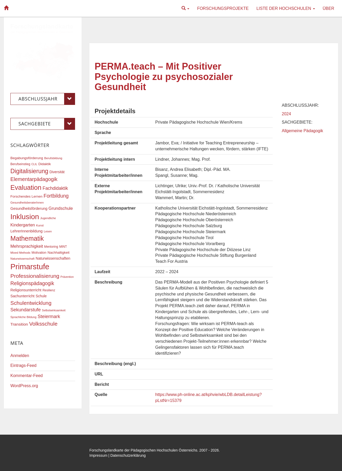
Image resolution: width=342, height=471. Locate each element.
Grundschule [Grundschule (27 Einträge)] (61, 208)
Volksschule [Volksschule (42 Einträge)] (43, 324)
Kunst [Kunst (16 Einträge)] (40, 225)
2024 (286, 114)
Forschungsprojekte (223, 8)
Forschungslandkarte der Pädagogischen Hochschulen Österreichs (143, 450)
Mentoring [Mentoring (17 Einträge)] (51, 246)
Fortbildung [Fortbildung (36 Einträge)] (56, 196)
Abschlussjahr (46, 99)
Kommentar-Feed (26, 375)
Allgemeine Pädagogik (302, 131)
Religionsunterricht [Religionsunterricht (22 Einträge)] (25, 290)
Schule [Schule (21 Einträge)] (41, 296)
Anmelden (19, 355)
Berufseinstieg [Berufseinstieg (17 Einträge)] (20, 164)
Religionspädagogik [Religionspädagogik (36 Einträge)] (32, 283)
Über (328, 8)
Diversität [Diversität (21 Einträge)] (56, 172)
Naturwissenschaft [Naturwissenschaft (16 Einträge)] (22, 258)
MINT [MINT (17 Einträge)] (63, 246)
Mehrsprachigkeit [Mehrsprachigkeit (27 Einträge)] (26, 246)
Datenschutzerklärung (128, 455)
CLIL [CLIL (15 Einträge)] (34, 164)
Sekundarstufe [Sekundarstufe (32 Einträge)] (25, 309)
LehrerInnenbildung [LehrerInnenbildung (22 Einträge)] (26, 231)
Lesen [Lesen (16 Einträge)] (48, 231)
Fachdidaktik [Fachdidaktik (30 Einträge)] (55, 188)
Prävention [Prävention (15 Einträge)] (67, 276)
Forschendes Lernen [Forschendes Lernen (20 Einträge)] (26, 196)
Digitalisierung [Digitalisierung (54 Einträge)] (29, 171)
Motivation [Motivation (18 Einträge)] (38, 252)
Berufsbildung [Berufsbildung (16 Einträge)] (53, 158)
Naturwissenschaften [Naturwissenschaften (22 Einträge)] (53, 258)
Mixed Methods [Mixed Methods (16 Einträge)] (20, 252)
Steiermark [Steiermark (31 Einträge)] (49, 316)
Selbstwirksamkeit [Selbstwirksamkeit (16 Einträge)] (53, 310)
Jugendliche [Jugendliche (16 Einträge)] (48, 218)
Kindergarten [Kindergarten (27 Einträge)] (22, 225)
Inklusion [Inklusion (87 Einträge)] (24, 217)
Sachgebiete (46, 124)
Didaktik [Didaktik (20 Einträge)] (44, 164)
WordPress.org (24, 385)
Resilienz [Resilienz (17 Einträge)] (49, 290)
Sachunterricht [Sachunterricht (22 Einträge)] (22, 296)
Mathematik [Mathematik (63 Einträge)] (27, 238)
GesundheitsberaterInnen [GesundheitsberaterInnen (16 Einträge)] (27, 202)
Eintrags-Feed (23, 365)
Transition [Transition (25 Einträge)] (19, 324)
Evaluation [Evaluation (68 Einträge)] (26, 187)
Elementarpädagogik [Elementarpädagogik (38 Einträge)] (33, 179)
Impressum (98, 455)
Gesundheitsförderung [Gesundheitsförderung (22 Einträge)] (28, 208)
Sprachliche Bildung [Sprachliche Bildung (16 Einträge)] (23, 317)
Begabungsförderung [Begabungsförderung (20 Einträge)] (26, 158)
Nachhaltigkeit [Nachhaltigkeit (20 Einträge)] (59, 252)
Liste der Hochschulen (285, 8)
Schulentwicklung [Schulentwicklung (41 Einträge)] (30, 303)
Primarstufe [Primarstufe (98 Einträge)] (29, 266)
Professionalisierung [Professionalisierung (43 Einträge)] (34, 276)
